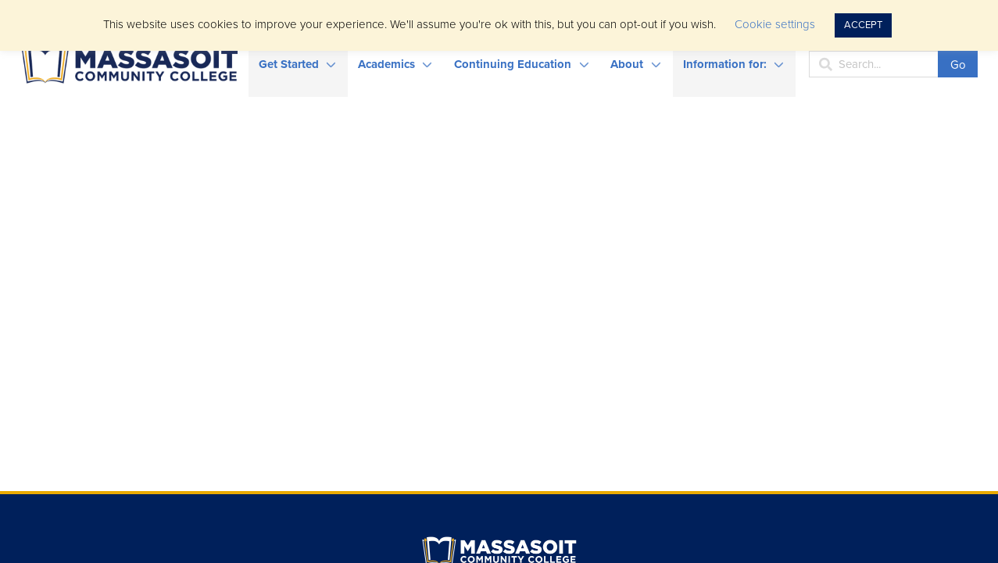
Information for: (725, 64)
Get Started (289, 64)
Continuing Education (512, 64)
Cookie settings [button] (775, 24)
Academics (386, 64)
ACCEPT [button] (863, 25)
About (626, 64)
